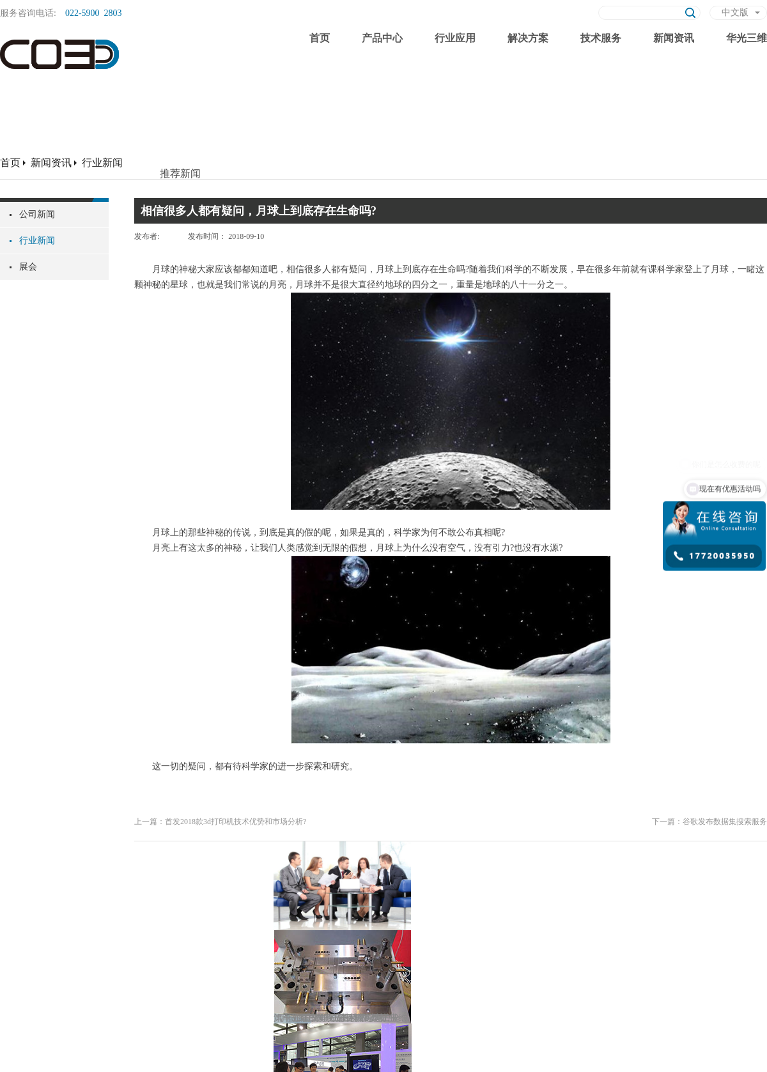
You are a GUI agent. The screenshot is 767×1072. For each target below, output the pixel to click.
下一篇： (709, 821)
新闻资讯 (51, 162)
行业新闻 (102, 162)
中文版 (735, 12)
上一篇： (220, 821)
